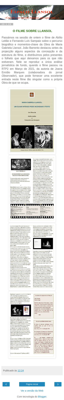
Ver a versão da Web (32, 390)
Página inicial (32, 384)
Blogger (42, 396)
